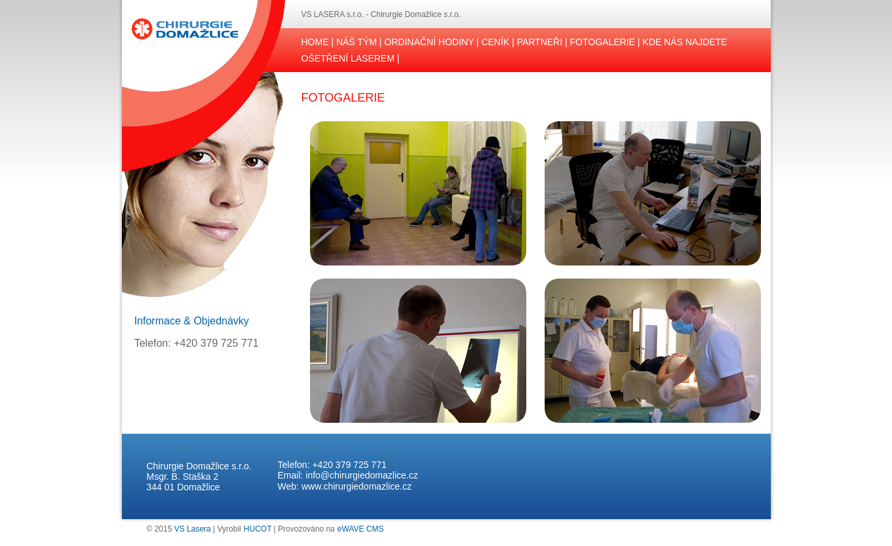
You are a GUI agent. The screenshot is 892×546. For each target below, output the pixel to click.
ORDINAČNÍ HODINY (429, 42)
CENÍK (495, 42)
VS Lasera (192, 529)
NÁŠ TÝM (356, 42)
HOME (315, 42)
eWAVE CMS (361, 529)
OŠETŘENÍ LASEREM (348, 58)
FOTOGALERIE (602, 42)
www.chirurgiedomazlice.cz (356, 486)
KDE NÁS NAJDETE (684, 42)
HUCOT (257, 529)
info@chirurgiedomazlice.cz (361, 475)
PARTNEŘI (540, 42)
